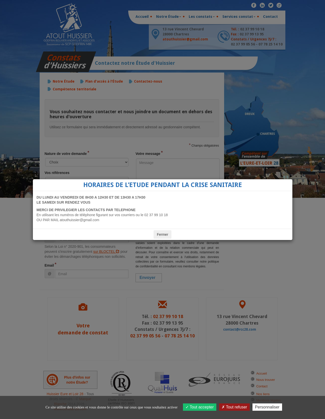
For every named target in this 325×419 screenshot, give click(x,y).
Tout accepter (199, 407)
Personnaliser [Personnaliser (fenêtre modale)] (267, 407)
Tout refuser (234, 407)
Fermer (162, 234)
